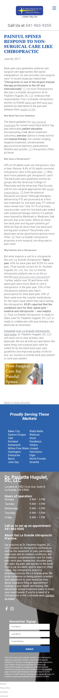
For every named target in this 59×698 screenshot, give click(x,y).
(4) (13, 237)
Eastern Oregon (17, 434)
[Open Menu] (54, 8)
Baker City (14, 431)
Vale (10, 438)
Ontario (34, 445)
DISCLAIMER (47, 669)
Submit (29, 649)
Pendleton (35, 441)
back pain (30, 102)
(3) (21, 192)
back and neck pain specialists (30, 277)
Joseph (34, 448)
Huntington (14, 451)
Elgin (32, 455)
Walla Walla (36, 431)
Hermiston (36, 451)
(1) (25, 88)
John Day (13, 462)
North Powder (38, 458)
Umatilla (34, 462)
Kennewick (14, 445)
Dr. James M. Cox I (43, 674)
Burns (11, 458)
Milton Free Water (18, 448)
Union (33, 438)
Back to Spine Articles (17, 402)
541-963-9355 (38, 25)
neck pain (47, 102)
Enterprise (14, 455)
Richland (13, 441)
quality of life (27, 109)
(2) (30, 149)
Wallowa (34, 434)
